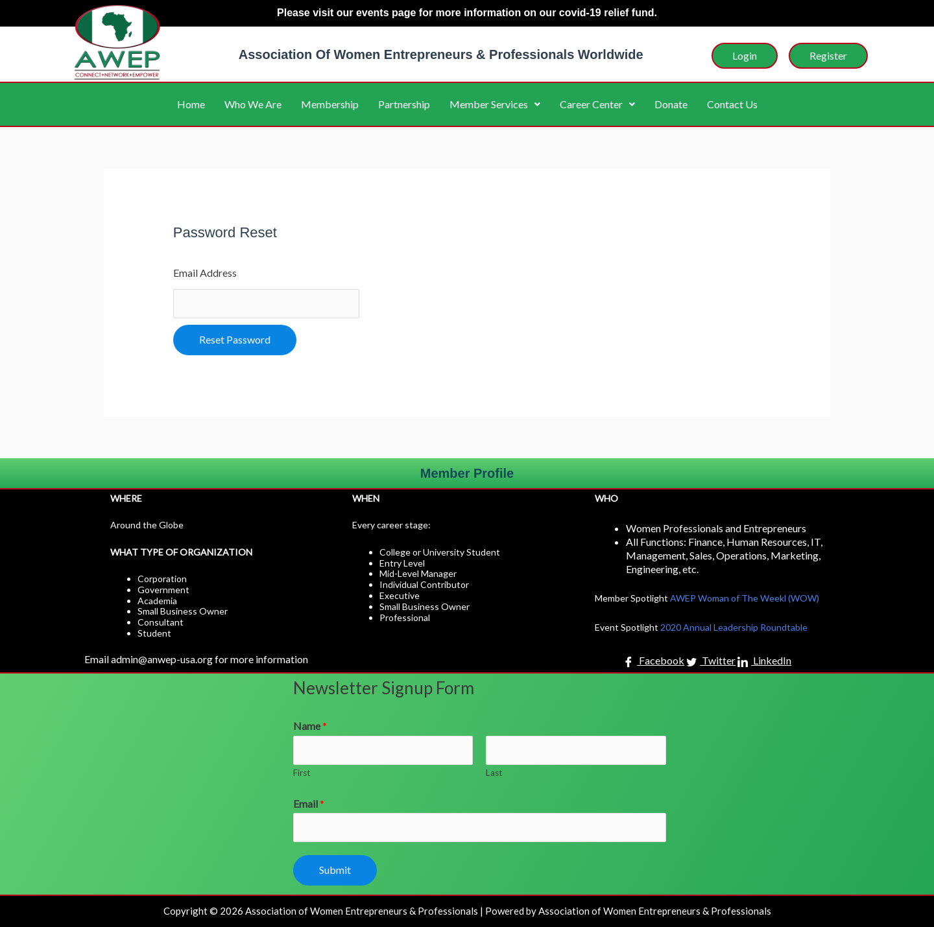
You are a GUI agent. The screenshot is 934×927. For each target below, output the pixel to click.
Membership (330, 104)
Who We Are (252, 104)
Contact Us (732, 104)
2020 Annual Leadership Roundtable (734, 627)
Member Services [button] (494, 104)
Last (494, 773)
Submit (335, 869)
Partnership (404, 104)
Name (310, 726)
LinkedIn (764, 662)
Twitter (711, 662)
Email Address (205, 272)
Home (191, 104)
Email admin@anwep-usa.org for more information (196, 659)
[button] (495, 104)
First (302, 773)
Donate (671, 104)
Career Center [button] (597, 104)
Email (308, 803)
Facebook (653, 662)
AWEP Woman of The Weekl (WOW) (744, 598)
